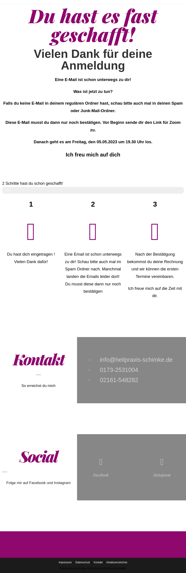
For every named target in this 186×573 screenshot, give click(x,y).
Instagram (162, 475)
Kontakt (98, 562)
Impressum (65, 562)
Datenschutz (83, 562)
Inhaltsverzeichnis (116, 562)
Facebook (101, 475)
